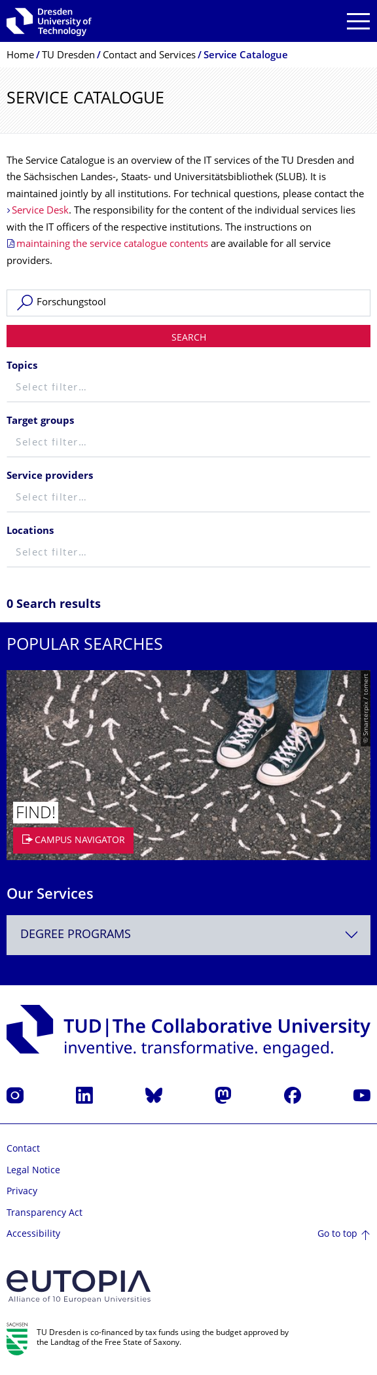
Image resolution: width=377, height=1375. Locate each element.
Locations (30, 532)
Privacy (22, 1192)
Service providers (50, 476)
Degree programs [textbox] (75, 935)
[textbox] (188, 389)
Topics (22, 366)
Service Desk (40, 211)
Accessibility (33, 1234)
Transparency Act (44, 1213)
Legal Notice (33, 1171)
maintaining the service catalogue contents (112, 245)
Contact (23, 1149)
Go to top (337, 1234)
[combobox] (188, 935)
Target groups (40, 421)
